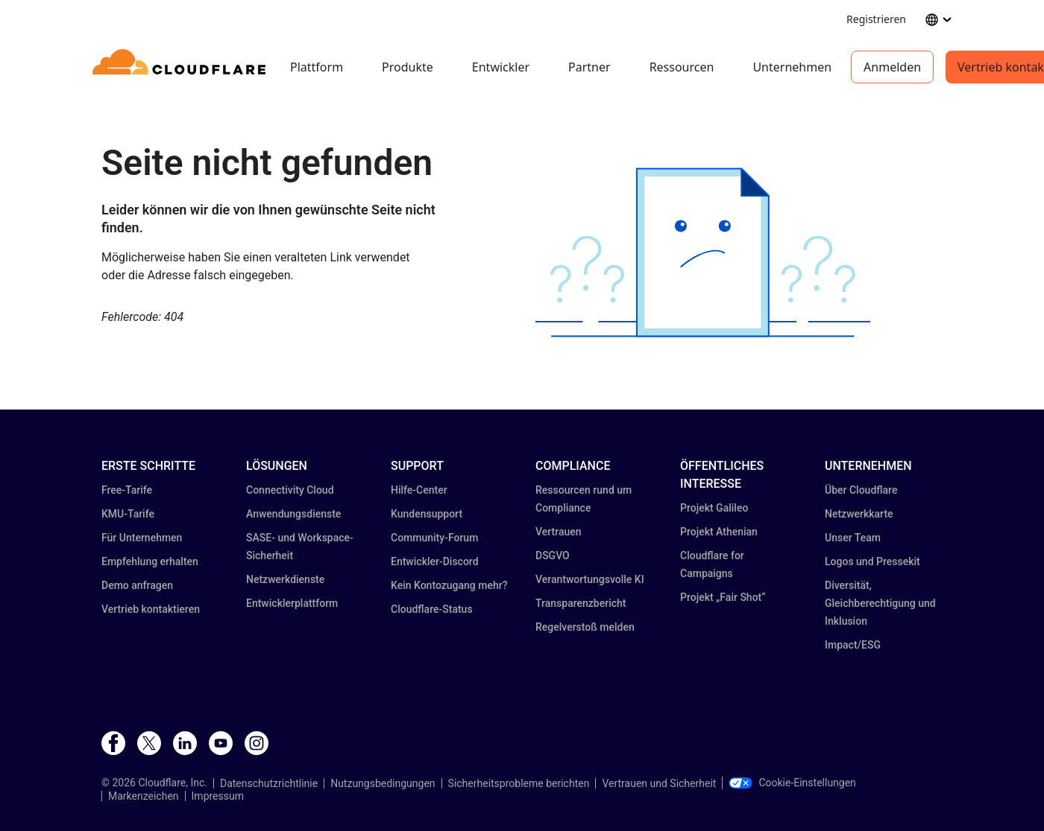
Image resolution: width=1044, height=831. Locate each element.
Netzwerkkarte (859, 514)
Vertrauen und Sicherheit (659, 783)
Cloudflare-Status (432, 609)
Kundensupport (426, 514)
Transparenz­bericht (580, 603)
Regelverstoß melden (585, 627)
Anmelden (892, 67)
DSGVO (552, 555)
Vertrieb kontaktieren (150, 609)
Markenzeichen (143, 796)
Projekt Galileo (714, 508)
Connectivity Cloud (290, 490)
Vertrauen (558, 532)
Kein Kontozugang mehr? (449, 585)
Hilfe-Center (419, 490)
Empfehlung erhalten (149, 561)
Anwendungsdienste (293, 514)
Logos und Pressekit (872, 561)
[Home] (181, 67)
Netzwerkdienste (285, 579)
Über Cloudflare (861, 490)
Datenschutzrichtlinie (269, 783)
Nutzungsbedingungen (382, 783)
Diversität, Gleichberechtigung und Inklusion (880, 603)
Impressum (218, 796)
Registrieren (876, 19)
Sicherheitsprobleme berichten (519, 783)
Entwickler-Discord (435, 561)
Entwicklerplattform (292, 603)
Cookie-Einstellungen (792, 783)
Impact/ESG (853, 645)
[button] (702, 253)
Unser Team (853, 538)
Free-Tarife (126, 490)
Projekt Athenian (719, 532)
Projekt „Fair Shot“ (723, 597)
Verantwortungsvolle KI (589, 579)
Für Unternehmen (141, 538)
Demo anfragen (137, 585)
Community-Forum (434, 538)
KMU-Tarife (127, 514)
